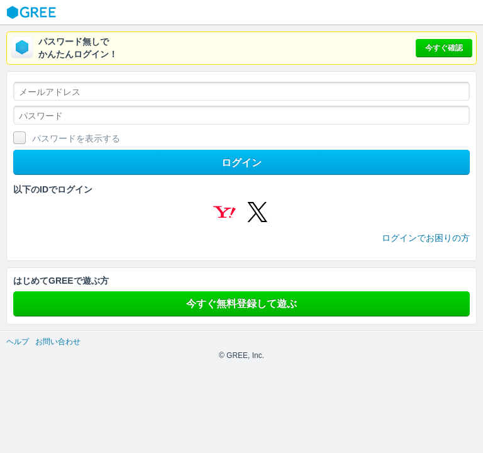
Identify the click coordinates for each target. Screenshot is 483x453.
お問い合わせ (57, 341)
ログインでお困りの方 (426, 238)
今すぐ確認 (444, 47)
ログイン (241, 162)
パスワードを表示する (76, 138)
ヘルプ (17, 341)
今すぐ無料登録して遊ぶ (241, 303)
